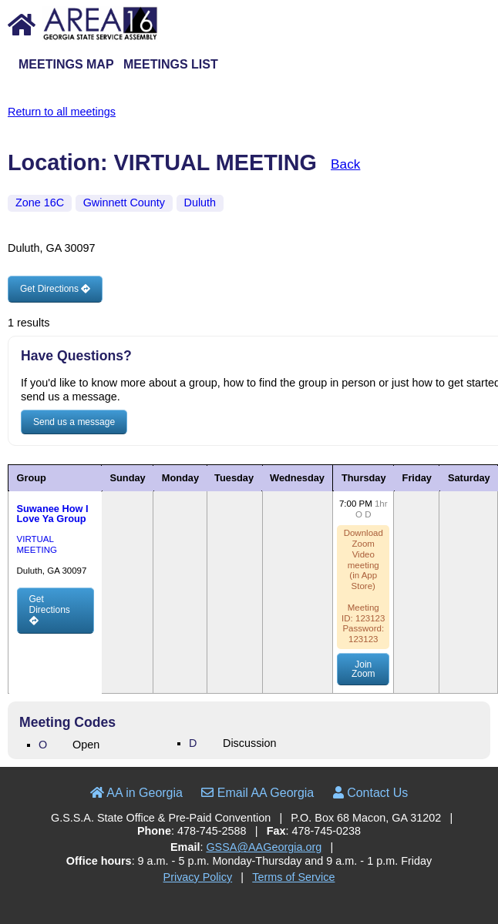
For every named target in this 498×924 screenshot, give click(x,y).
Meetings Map (66, 64)
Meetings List (170, 64)
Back (345, 164)
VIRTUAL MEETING (36, 544)
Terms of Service (293, 877)
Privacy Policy (198, 877)
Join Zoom (363, 669)
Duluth (200, 202)
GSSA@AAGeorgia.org (263, 847)
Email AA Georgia (257, 792)
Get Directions (55, 288)
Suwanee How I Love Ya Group (52, 513)
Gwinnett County (124, 202)
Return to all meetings (62, 111)
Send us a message (74, 422)
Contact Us (371, 792)
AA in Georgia (136, 792)
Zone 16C (39, 202)
